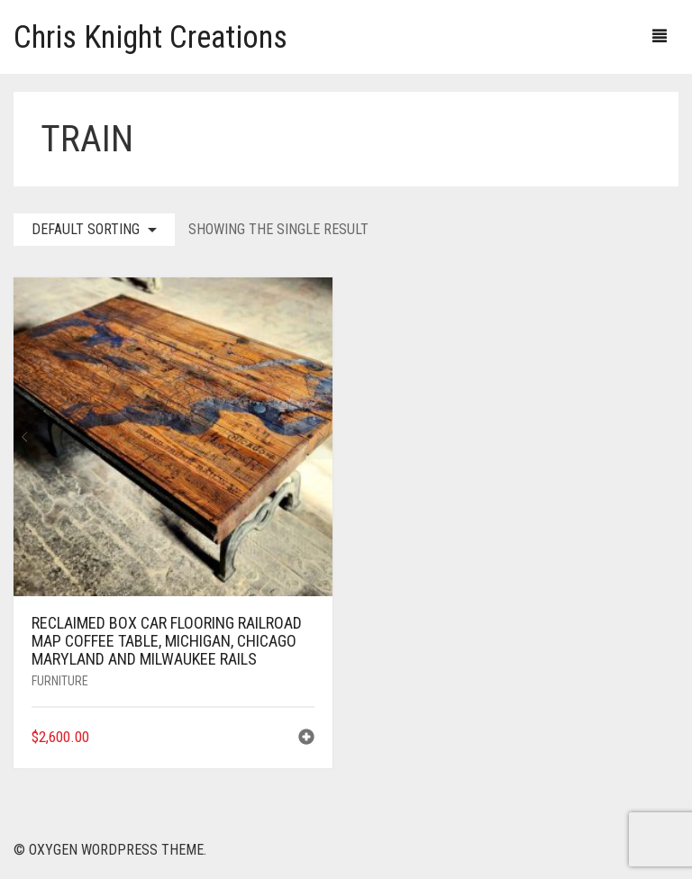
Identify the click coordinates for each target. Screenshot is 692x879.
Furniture (60, 681)
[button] (306, 739)
